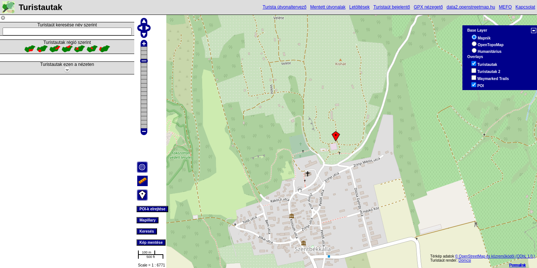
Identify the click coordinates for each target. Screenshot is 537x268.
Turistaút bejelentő (391, 7)
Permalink (517, 265)
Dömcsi (465, 260)
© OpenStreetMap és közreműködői (485, 256)
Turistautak (487, 65)
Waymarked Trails (493, 79)
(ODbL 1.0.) (525, 256)
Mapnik (484, 38)
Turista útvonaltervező (285, 7)
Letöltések (359, 7)
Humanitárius (490, 52)
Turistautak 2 (488, 72)
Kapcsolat (525, 7)
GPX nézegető (428, 7)
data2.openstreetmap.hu (471, 7)
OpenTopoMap (490, 45)
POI (480, 86)
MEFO (505, 7)
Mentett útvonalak (328, 7)
